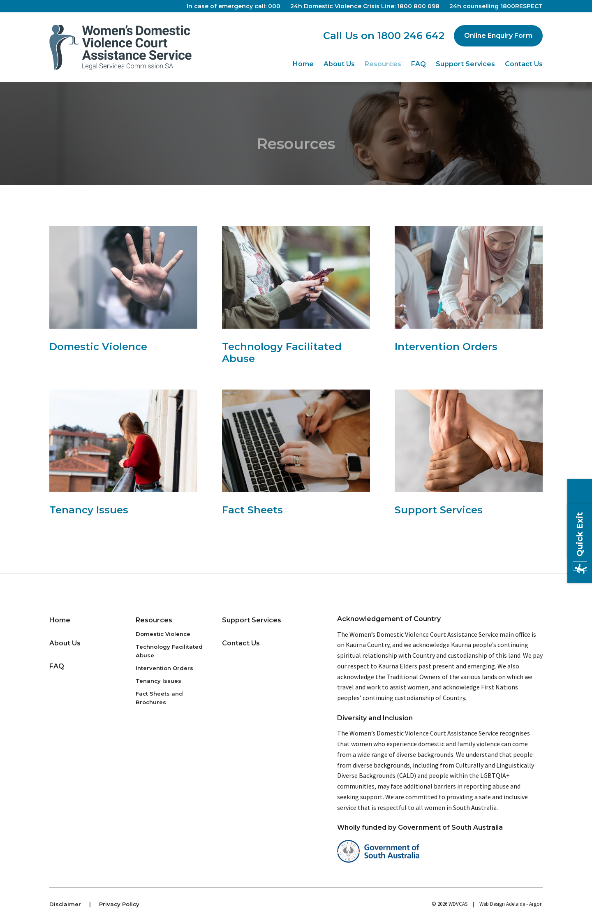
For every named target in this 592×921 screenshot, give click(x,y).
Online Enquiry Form (498, 35)
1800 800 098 (418, 6)
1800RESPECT (521, 6)
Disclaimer (65, 904)
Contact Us (524, 64)
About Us (339, 64)
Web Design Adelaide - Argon (511, 903)
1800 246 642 (410, 36)
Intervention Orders (164, 668)
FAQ (418, 64)
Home (303, 64)
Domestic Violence (163, 634)
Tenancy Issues (158, 680)
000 (274, 6)
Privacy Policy (119, 904)
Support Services (465, 64)
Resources (383, 64)
